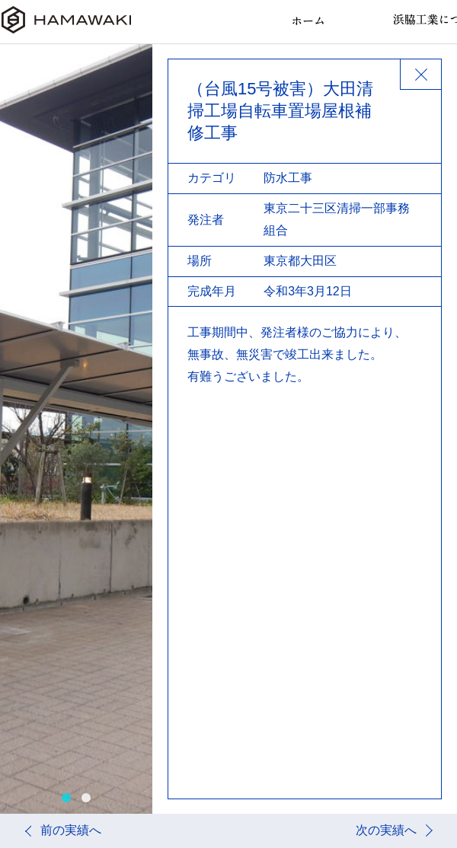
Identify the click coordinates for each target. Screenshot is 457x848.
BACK (420, 74)
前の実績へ (70, 830)
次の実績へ (386, 830)
